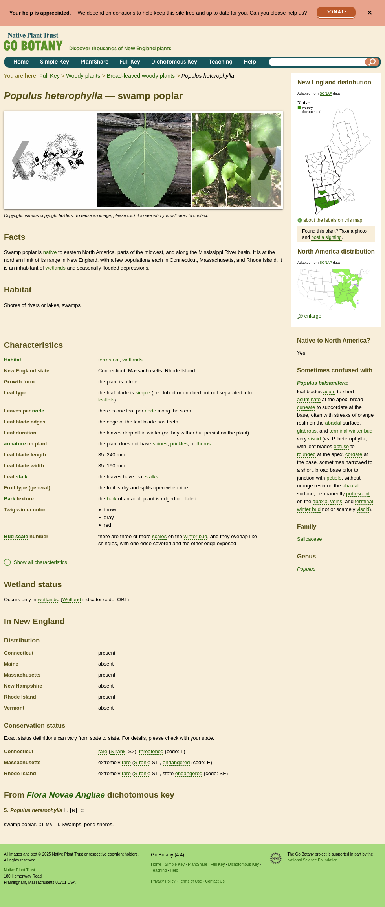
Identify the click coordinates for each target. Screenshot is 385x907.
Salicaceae (309, 539)
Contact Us (214, 881)
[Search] (372, 62)
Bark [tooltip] (9, 499)
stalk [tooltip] (22, 477)
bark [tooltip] (112, 499)
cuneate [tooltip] (306, 407)
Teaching (221, 62)
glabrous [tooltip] (307, 431)
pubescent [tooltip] (358, 493)
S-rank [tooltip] (117, 751)
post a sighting (326, 237)
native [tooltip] (50, 252)
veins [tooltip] (336, 501)
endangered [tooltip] (176, 762)
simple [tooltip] (143, 393)
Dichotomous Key (174, 62)
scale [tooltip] (21, 536)
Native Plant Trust (19, 870)
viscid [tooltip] (314, 439)
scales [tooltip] (159, 536)
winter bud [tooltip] (195, 536)
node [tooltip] (38, 411)
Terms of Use (190, 881)
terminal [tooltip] (338, 431)
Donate (336, 12)
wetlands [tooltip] (56, 268)
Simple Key (54, 62)
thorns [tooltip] (203, 444)
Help (250, 62)
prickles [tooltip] (179, 444)
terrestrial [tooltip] (108, 360)
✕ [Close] (369, 12)
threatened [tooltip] (151, 751)
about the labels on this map (332, 220)
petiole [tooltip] (333, 478)
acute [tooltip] (329, 391)
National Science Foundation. (313, 860)
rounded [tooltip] (306, 454)
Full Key (130, 62)
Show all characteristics (40, 562)
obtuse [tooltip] (341, 446)
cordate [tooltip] (353, 454)
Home (21, 62)
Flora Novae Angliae (66, 794)
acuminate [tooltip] (309, 399)
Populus (306, 569)
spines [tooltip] (160, 444)
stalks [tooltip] (151, 477)
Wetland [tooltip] (71, 599)
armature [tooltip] (15, 444)
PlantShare (94, 62)
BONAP (326, 93)
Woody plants (83, 76)
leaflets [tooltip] (106, 400)
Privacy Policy (163, 881)
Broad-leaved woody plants (141, 76)
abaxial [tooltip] (333, 423)
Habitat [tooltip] (12, 360)
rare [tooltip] (102, 751)
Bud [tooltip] (9, 536)
